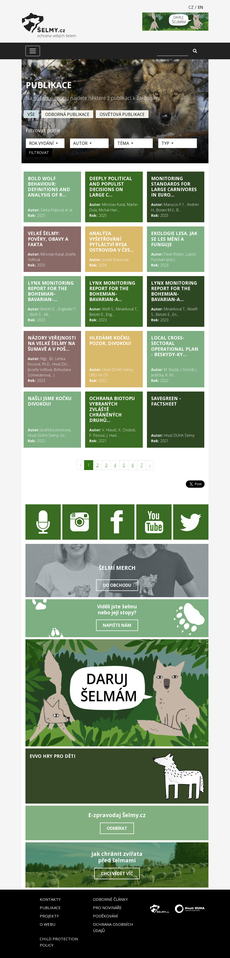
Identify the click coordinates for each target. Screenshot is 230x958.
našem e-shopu (51, 97)
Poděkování (105, 915)
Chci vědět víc (117, 873)
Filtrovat (39, 152)
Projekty (49, 915)
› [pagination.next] (149, 465)
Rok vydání (42, 143)
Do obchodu (117, 585)
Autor (81, 143)
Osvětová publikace (122, 114)
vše (31, 114)
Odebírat (117, 828)
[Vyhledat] (172, 51)
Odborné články (110, 899)
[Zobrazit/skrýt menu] (32, 51)
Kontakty (50, 899)
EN (200, 7)
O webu (47, 924)
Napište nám (117, 625)
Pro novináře (107, 907)
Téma (123, 143)
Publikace (50, 907)
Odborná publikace (67, 114)
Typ (165, 143)
